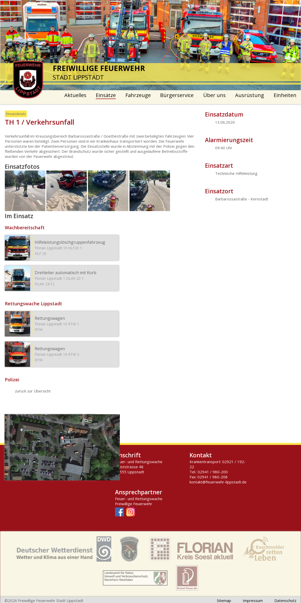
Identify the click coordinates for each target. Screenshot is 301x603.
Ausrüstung (249, 95)
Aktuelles (75, 95)
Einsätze (106, 95)
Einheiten (285, 95)
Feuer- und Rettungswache (138, 498)
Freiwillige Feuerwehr (133, 503)
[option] (150, 45)
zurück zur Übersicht (33, 390)
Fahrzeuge (138, 95)
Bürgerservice (177, 95)
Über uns (214, 95)
